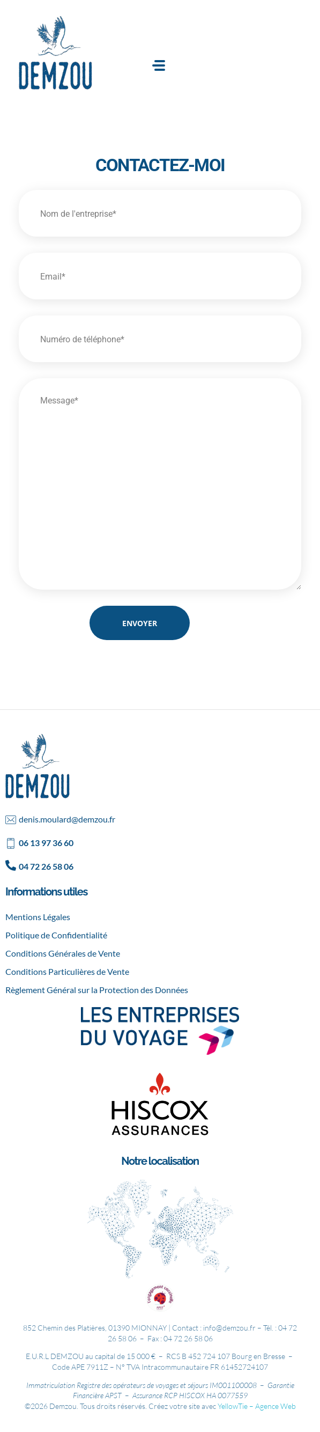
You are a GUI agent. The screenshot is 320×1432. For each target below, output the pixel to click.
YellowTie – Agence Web (257, 1406)
